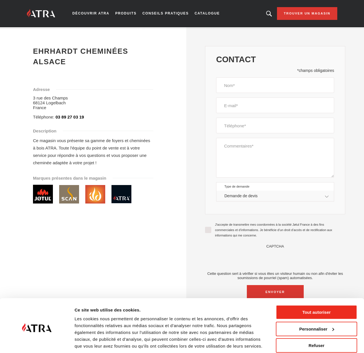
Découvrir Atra (93, 14)
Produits (128, 14)
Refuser (316, 325)
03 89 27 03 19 (69, 118)
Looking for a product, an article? (266, 14)
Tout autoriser (316, 292)
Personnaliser (316, 308)
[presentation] (275, 261)
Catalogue (206, 14)
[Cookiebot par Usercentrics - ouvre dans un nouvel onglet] (37, 342)
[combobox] (275, 197)
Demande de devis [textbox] (241, 197)
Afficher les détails (94, 341)
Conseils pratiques (166, 14)
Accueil (35, 34)
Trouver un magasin (303, 14)
